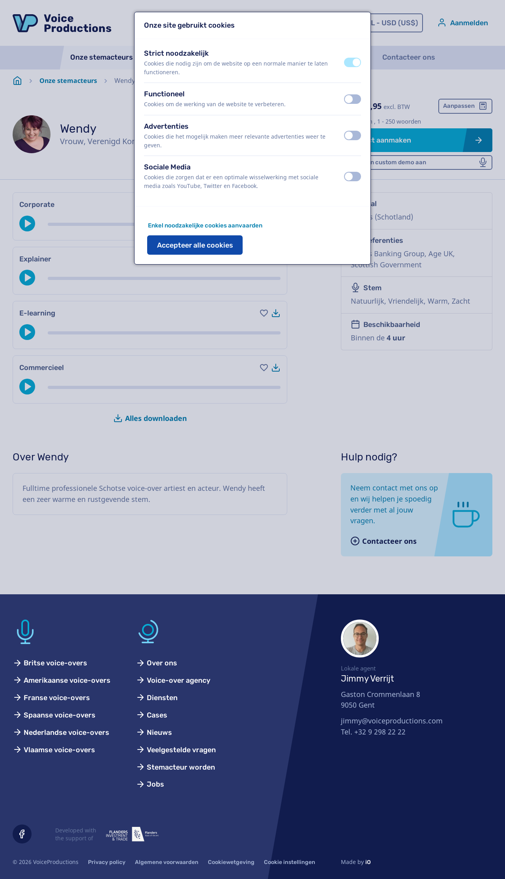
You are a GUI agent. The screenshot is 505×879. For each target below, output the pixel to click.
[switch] (352, 62)
